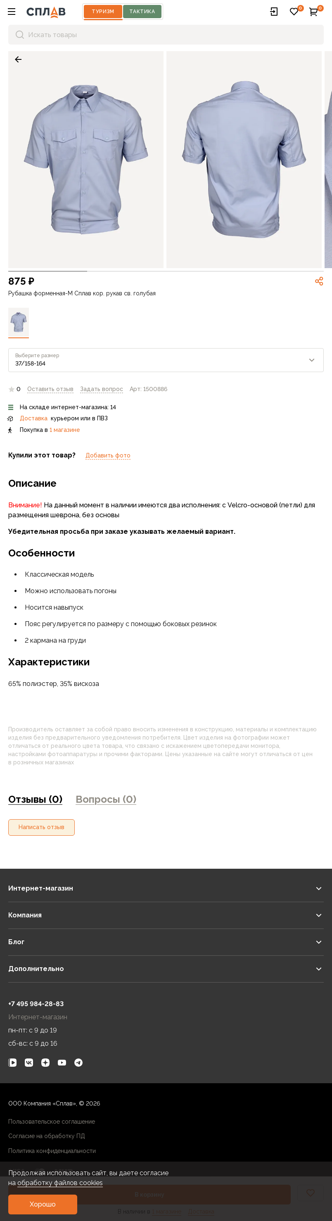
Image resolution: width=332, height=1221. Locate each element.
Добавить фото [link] (107, 455)
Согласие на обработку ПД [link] (46, 1136)
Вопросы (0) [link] (106, 799)
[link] (18, 59)
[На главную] (46, 11)
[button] (11, 11)
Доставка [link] (33, 418)
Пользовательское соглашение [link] (51, 1121)
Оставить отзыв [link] (50, 389)
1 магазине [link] (65, 430)
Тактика (142, 11)
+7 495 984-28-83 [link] (36, 1004)
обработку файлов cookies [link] (60, 1183)
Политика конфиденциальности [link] (52, 1151)
